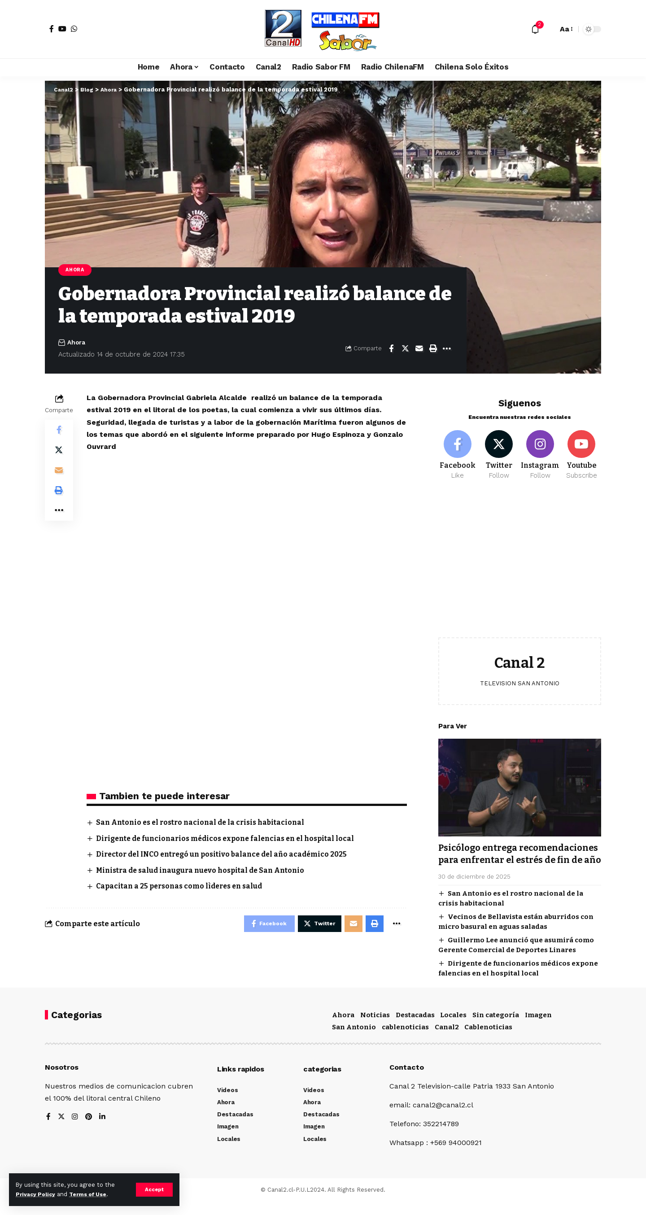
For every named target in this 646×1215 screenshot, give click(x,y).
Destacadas (415, 1028)
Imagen (538, 1028)
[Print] (433, 349)
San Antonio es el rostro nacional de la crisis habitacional (205, 823)
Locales (453, 1028)
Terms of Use (92, 1194)
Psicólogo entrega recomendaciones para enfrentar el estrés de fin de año (518, 856)
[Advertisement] (519, 561)
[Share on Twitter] (405, 349)
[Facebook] (51, 28)
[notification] (535, 29)
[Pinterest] (89, 1130)
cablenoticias (405, 1040)
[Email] (419, 349)
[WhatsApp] (74, 28)
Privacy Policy (37, 1194)
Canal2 (447, 1040)
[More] (447, 349)
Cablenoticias (488, 1040)
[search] (548, 29)
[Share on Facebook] (391, 349)
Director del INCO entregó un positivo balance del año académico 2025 (226, 855)
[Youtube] (581, 450)
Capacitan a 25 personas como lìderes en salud (183, 887)
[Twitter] (499, 450)
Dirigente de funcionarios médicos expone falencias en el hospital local (231, 839)
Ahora (76, 270)
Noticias (375, 1028)
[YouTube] (62, 28)
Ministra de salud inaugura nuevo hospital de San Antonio (205, 871)
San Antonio (354, 1040)
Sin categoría (495, 1028)
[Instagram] (540, 450)
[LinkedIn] (103, 1130)
